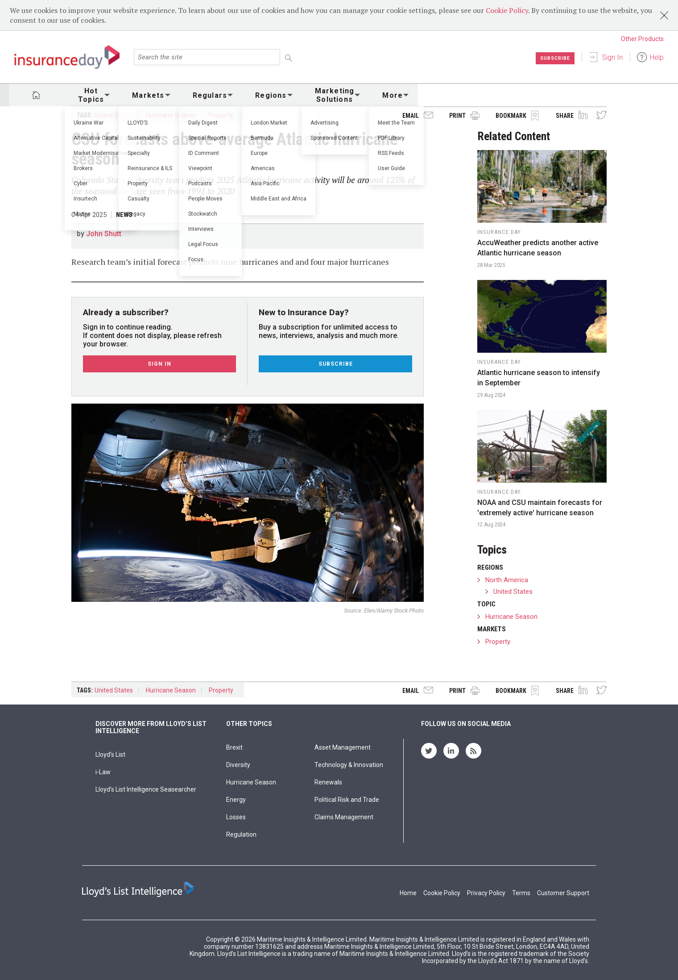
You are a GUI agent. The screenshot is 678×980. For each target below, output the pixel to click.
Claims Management (343, 817)
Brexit (234, 747)
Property (221, 115)
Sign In (612, 57)
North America (506, 580)
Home (408, 893)
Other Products (642, 38)
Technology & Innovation (348, 764)
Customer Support (563, 893)
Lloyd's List (110, 754)
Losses (236, 817)
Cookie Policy (507, 10)
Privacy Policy (486, 893)
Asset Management (342, 747)
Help (657, 57)
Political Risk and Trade (346, 799)
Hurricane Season (171, 115)
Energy (236, 799)
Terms (521, 893)
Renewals (328, 782)
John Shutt (103, 233)
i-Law (103, 772)
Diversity (238, 764)
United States (114, 115)
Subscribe (553, 58)
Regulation (241, 834)
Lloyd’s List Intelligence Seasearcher (145, 789)
